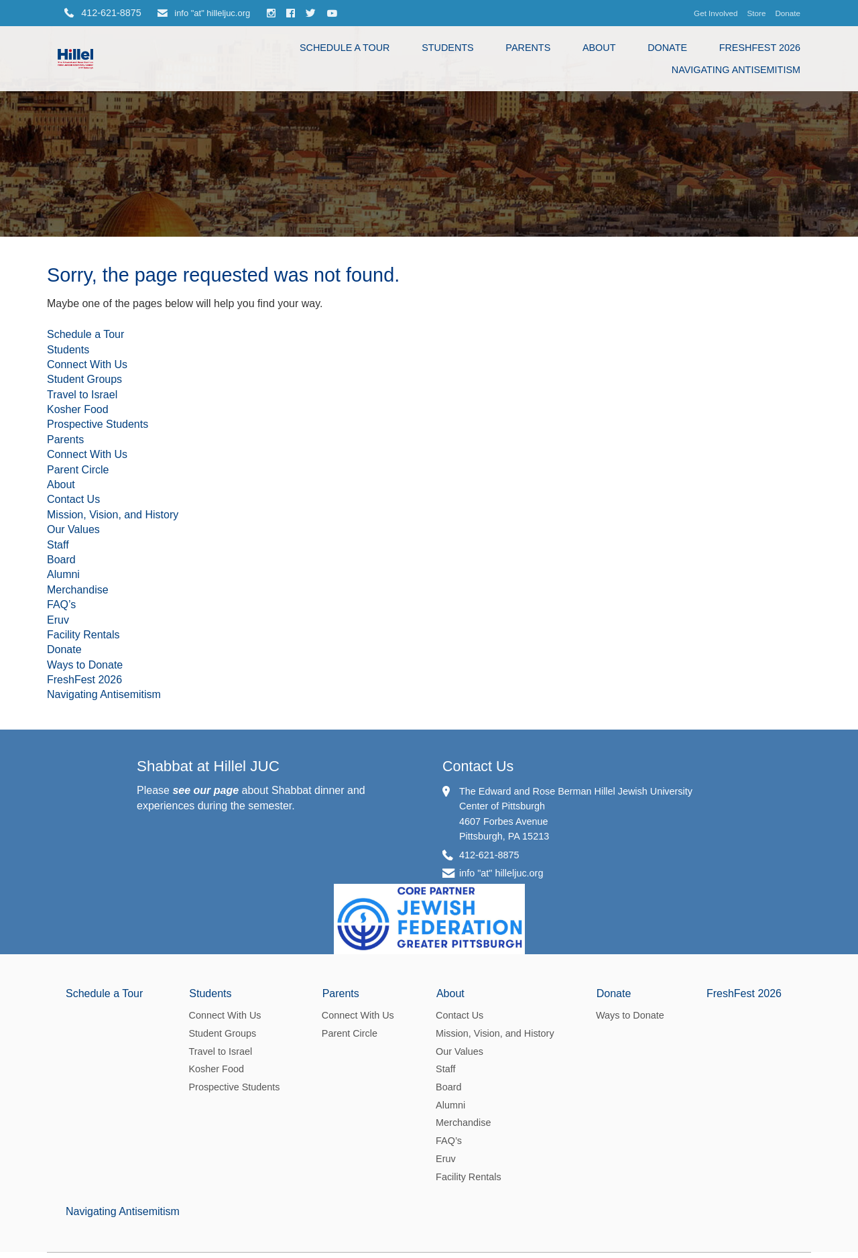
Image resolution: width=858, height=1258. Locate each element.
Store (756, 13)
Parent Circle (78, 610)
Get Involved (715, 13)
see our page (205, 931)
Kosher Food (78, 550)
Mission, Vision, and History (112, 655)
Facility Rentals (83, 775)
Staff (58, 685)
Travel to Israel (82, 535)
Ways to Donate (85, 805)
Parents (527, 47)
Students (448, 47)
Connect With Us (87, 505)
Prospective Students (97, 565)
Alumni (63, 715)
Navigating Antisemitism (736, 69)
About (599, 47)
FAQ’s (61, 745)
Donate (787, 13)
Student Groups (84, 520)
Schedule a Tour (345, 47)
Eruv (58, 760)
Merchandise (78, 730)
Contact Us (73, 640)
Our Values (73, 670)
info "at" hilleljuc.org (204, 13)
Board (61, 700)
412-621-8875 (489, 995)
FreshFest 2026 (759, 47)
